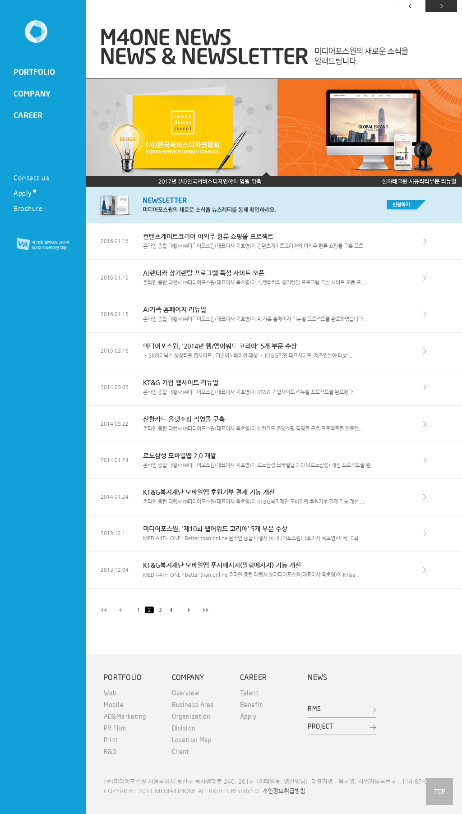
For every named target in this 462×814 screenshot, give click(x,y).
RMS (314, 708)
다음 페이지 (441, 6)
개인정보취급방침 (283, 790)
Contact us (31, 177)
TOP (439, 791)
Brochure (28, 208)
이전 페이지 (409, 6)
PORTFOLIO (34, 72)
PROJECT (320, 726)
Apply (25, 193)
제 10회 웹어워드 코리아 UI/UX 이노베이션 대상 (43, 244)
